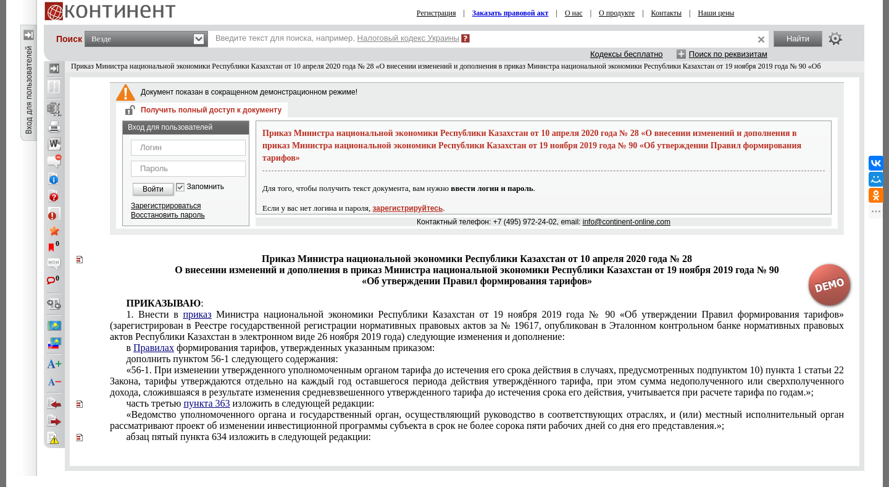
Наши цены (716, 13)
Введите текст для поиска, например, (337, 38)
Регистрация (436, 13)
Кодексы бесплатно (626, 54)
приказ (197, 314)
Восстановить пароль (168, 215)
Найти (798, 38)
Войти (153, 189)
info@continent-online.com (626, 222)
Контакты (666, 13)
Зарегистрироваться (166, 205)
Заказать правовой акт (510, 13)
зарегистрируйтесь (408, 208)
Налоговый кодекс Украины (408, 38)
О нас (574, 13)
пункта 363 (207, 403)
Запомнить (205, 187)
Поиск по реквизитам (728, 54)
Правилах (153, 347)
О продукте (617, 13)
